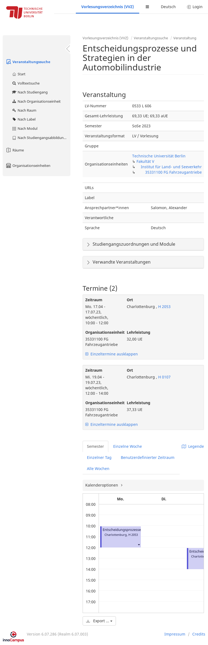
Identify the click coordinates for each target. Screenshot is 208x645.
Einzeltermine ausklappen (111, 353)
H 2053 (164, 306)
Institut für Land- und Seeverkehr (171, 166)
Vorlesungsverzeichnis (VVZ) (107, 6)
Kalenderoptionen (102, 485)
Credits (198, 634)
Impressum (174, 634)
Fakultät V (145, 161)
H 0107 (164, 377)
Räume (14, 150)
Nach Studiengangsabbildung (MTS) (41, 137)
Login (195, 6)
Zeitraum (93, 299)
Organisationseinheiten (27, 165)
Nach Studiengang (30, 92)
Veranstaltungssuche (27, 61)
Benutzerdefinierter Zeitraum (147, 457)
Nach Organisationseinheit (36, 101)
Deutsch (168, 6)
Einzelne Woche (127, 446)
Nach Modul (24, 128)
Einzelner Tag (99, 457)
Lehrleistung (138, 332)
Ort (130, 299)
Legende (193, 446)
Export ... (99, 620)
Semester (95, 446)
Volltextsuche (26, 83)
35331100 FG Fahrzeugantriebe (173, 172)
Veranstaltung (184, 37)
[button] (138, 544)
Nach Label (23, 119)
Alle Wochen (98, 468)
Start (18, 74)
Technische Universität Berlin (159, 155)
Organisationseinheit (102, 332)
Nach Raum (24, 110)
